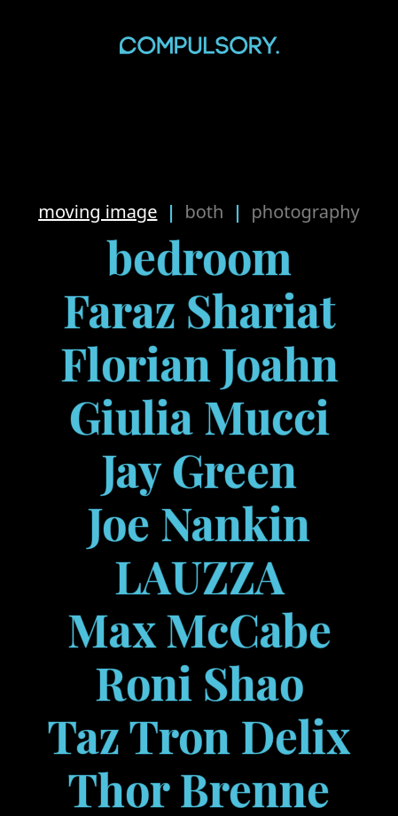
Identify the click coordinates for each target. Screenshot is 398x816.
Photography (305, 212)
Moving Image (97, 212)
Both (203, 212)
